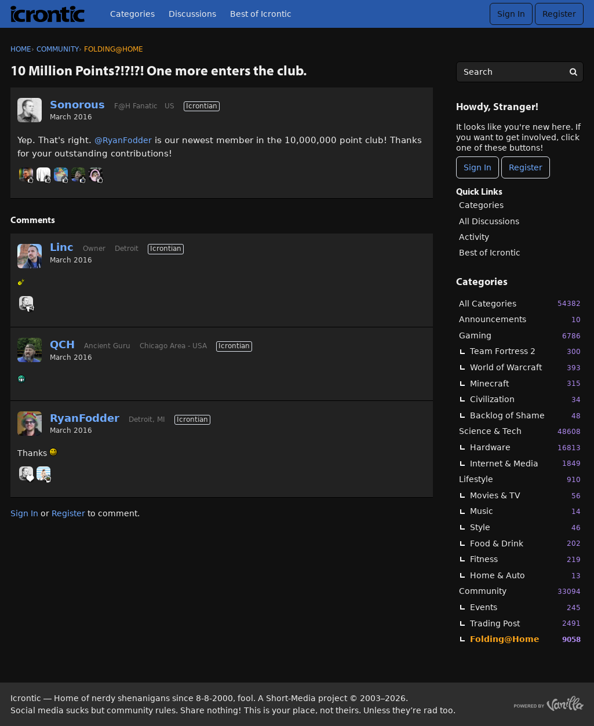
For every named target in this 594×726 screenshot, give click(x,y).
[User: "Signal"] (43, 174)
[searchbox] (520, 71)
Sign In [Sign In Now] (477, 167)
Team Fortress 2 (525, 351)
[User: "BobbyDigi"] (43, 473)
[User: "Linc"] (29, 256)
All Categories (520, 303)
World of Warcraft (525, 367)
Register (559, 14)
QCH (62, 344)
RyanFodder (84, 418)
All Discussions (489, 221)
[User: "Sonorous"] (29, 110)
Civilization (525, 399)
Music (525, 511)
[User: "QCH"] (78, 174)
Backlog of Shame (525, 415)
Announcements (520, 319)
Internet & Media (525, 463)
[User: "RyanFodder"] (29, 423)
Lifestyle (520, 479)
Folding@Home (525, 639)
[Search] (573, 71)
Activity (474, 237)
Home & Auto (525, 575)
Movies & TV (525, 495)
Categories (132, 14)
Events (525, 607)
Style (525, 527)
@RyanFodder (123, 140)
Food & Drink (525, 543)
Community (520, 591)
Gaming (520, 335)
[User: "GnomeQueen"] (96, 174)
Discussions (192, 14)
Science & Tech (520, 431)
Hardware (525, 447)
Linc (62, 247)
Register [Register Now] (525, 167)
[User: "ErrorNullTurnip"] (61, 174)
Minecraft (525, 383)
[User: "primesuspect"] (26, 174)
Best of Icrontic (260, 14)
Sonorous (77, 104)
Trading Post (525, 623)
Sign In (511, 14)
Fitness (525, 559)
